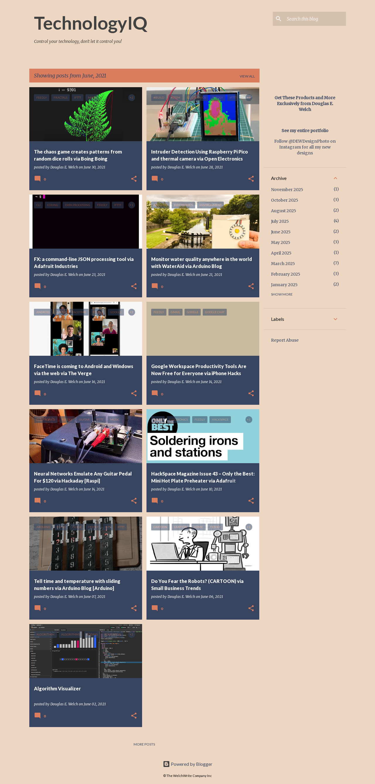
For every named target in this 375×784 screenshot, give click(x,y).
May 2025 (280, 242)
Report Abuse (285, 340)
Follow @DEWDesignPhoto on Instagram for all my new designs (305, 147)
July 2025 (280, 221)
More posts (144, 744)
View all (247, 76)
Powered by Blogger (187, 764)
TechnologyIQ (90, 22)
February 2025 (285, 274)
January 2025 (284, 284)
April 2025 (281, 253)
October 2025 (284, 200)
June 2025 (281, 232)
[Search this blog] (315, 19)
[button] (133, 179)
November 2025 (287, 189)
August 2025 (283, 210)
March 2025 (283, 263)
